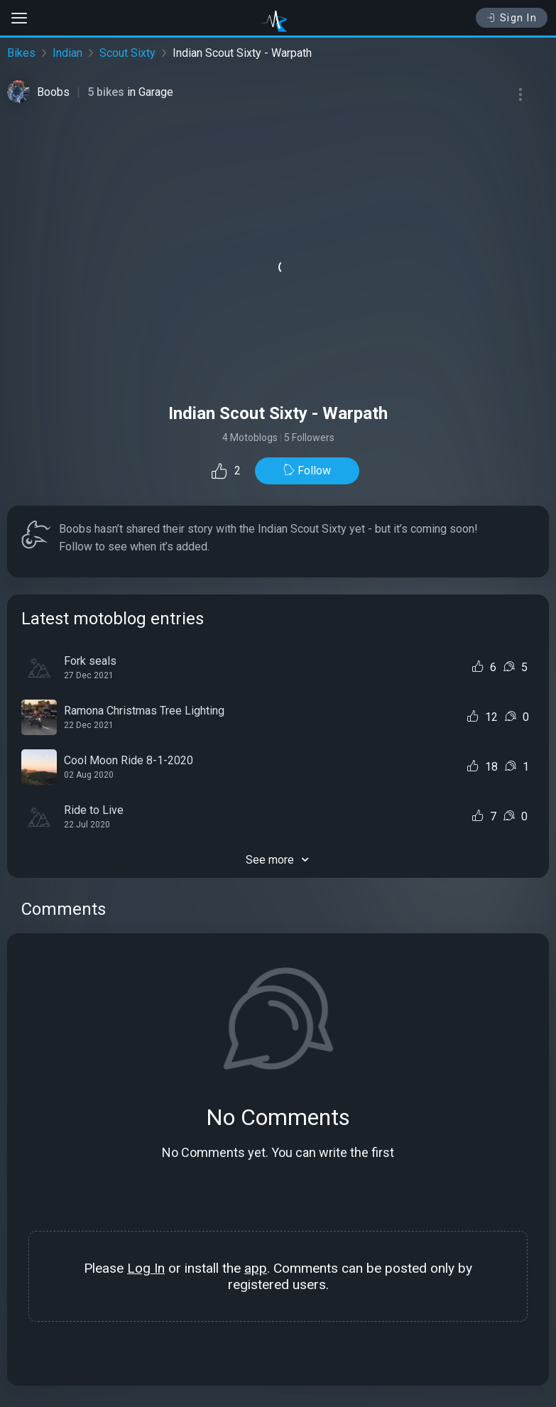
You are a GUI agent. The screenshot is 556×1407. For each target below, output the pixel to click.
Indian (67, 53)
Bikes (21, 53)
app (255, 1268)
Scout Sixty (127, 53)
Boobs (53, 92)
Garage (155, 92)
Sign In (511, 17)
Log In (146, 1268)
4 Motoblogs (250, 437)
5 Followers (309, 437)
